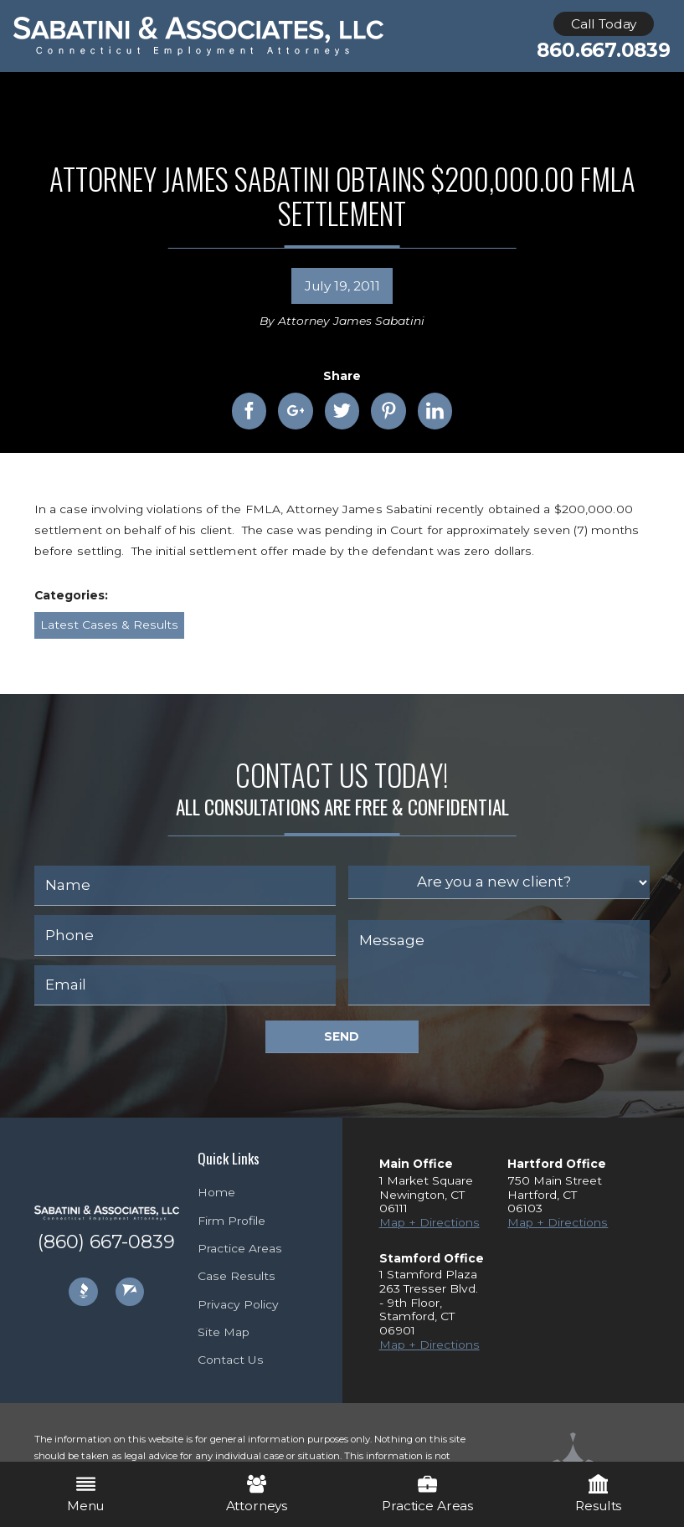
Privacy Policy (238, 1304)
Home (216, 1192)
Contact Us (231, 1359)
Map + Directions (429, 1222)
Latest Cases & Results (109, 624)
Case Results (236, 1276)
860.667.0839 (603, 50)
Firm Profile (231, 1220)
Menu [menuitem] (85, 1494)
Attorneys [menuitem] (257, 1494)
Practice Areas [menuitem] (427, 1494)
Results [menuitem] (598, 1494)
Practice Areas (240, 1248)
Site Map (223, 1332)
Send (341, 1036)
